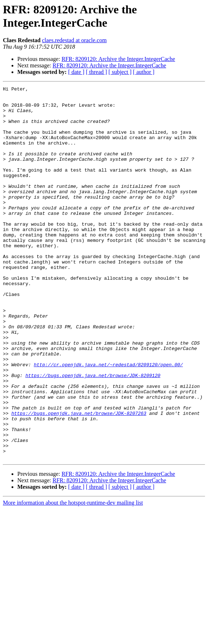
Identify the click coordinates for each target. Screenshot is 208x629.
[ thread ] (96, 72)
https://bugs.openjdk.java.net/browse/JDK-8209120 (92, 433)
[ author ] (144, 72)
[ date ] (76, 72)
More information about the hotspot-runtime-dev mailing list (73, 577)
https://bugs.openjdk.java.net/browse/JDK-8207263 (78, 479)
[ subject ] (120, 72)
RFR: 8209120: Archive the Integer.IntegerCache (118, 59)
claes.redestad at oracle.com (74, 40)
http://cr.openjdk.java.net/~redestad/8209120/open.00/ (108, 420)
